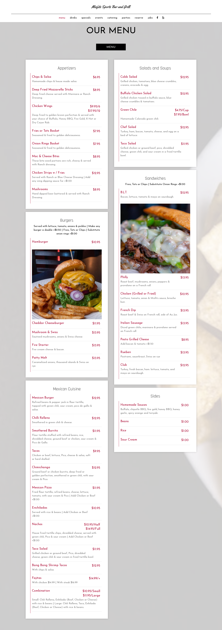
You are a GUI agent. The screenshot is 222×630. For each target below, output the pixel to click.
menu (62, 17)
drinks (73, 17)
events (99, 17)
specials (86, 17)
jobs (150, 17)
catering (112, 17)
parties (126, 17)
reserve (139, 17)
